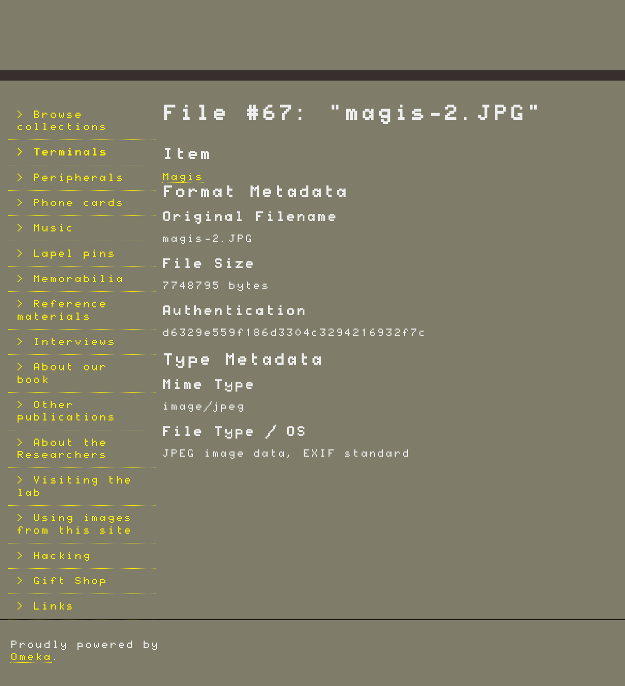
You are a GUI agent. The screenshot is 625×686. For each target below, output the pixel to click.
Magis (183, 177)
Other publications (66, 411)
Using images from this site (74, 524)
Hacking (62, 556)
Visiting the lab (74, 486)
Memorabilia (78, 279)
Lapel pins (74, 253)
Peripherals (78, 178)
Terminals (70, 152)
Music (53, 228)
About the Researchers (62, 449)
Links (53, 606)
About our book (62, 373)
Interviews (74, 342)
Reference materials (62, 310)
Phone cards (78, 203)
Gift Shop (70, 581)
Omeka (31, 657)
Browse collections (62, 121)
